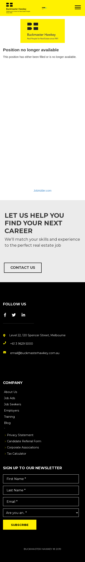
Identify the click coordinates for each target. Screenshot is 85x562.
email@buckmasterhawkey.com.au (34, 353)
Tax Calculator (16, 453)
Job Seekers (12, 404)
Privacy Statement (20, 435)
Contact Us (22, 267)
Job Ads (9, 398)
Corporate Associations (23, 447)
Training (9, 417)
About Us (10, 392)
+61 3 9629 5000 (21, 343)
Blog (7, 423)
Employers (11, 410)
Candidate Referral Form (24, 441)
